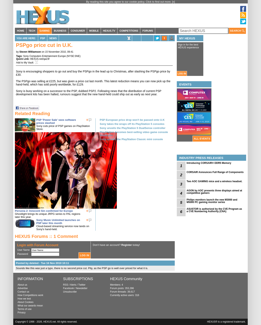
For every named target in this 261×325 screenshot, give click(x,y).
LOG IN (182, 73)
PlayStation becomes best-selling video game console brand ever (134, 134)
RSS (65, 284)
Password (22, 254)
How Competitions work (30, 295)
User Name (23, 249)
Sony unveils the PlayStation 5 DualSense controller (132, 128)
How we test (24, 298)
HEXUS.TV (109, 30)
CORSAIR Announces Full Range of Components (215, 172)
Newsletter (81, 288)
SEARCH (237, 30)
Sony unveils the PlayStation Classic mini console (131, 139)
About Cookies (25, 302)
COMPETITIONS (128, 30)
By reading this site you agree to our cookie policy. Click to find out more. (129, 1)
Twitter (81, 284)
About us (22, 284)
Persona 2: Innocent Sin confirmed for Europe (44, 210)
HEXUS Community (126, 279)
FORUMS (147, 30)
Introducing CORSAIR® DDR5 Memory (209, 163)
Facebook (68, 288)
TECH (32, 30)
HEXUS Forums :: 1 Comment (46, 236)
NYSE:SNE (73, 56)
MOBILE (94, 30)
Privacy (21, 312)
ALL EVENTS (202, 138)
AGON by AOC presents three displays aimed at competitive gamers (214, 191)
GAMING (45, 30)
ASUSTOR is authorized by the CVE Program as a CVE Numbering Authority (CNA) (214, 210)
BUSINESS (60, 30)
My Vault (28, 62)
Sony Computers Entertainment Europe (44, 56)
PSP (42, 38)
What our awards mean (30, 305)
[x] (173, 1)
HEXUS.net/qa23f (40, 59)
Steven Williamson (30, 51)
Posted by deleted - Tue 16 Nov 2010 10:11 (42, 263)
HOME (20, 30)
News (53, 38)
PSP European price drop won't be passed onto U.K (132, 119)
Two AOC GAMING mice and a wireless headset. (214, 181)
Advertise (23, 288)
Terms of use (25, 309)
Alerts (73, 284)
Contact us (23, 291)
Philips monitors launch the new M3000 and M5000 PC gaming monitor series (212, 201)
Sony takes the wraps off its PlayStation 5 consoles (132, 123)
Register (126, 244)
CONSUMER (78, 30)
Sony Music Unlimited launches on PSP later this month (58, 222)
